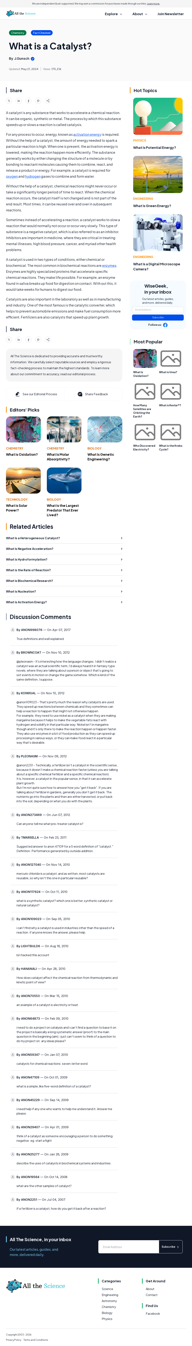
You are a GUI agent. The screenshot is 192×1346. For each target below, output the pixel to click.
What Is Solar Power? (16, 507)
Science (107, 1289)
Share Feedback (92, 394)
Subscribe (158, 317)
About (150, 1289)
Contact (152, 1295)
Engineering (143, 199)
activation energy (87, 134)
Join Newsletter (171, 14)
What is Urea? (168, 372)
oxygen (12, 176)
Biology (94, 448)
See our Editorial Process (36, 394)
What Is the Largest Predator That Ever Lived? (63, 510)
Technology (17, 499)
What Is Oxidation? (22, 454)
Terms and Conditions (35, 1340)
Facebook (153, 1313)
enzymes (109, 265)
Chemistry (14, 448)
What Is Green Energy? (152, 206)
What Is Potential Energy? (154, 147)
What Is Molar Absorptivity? (58, 456)
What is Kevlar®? (170, 405)
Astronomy (109, 1301)
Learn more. (153, 3)
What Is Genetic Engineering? (100, 456)
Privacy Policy (13, 1340)
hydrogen (32, 176)
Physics (139, 140)
